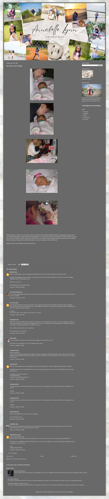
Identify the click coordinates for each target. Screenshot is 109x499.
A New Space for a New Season (91, 105)
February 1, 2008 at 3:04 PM (17, 379)
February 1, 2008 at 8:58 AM (17, 287)
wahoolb (12, 364)
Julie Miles (12, 424)
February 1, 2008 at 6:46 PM (17, 430)
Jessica (11, 338)
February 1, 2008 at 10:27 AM (17, 298)
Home (42, 456)
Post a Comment (12, 453)
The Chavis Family (14, 292)
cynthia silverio (14, 434)
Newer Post (10, 456)
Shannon (12, 272)
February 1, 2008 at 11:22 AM (17, 314)
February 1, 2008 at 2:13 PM (17, 345)
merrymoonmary (57, 492)
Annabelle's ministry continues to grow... (18, 483)
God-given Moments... (20, 471)
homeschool (86, 117)
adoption (85, 111)
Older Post (74, 456)
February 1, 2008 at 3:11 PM (17, 393)
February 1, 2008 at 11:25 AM (17, 333)
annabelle (85, 113)
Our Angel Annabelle (13, 479)
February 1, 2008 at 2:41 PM (17, 359)
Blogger (71, 492)
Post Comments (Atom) (19, 459)
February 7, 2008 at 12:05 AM (17, 450)
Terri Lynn (12, 303)
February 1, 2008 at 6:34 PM (17, 419)
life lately (85, 119)
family (84, 115)
